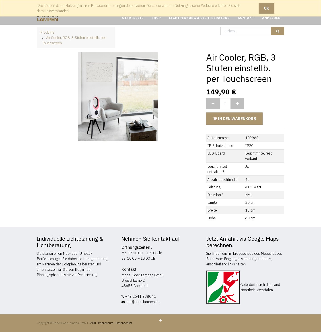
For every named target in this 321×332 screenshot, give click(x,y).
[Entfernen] (213, 103)
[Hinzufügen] (237, 103)
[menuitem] (133, 17)
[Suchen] (277, 31)
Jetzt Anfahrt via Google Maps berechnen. (242, 242)
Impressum (105, 323)
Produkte (47, 32)
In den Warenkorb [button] (234, 118)
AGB (93, 323)
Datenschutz (124, 323)
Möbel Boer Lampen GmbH (142, 275)
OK (266, 8)
